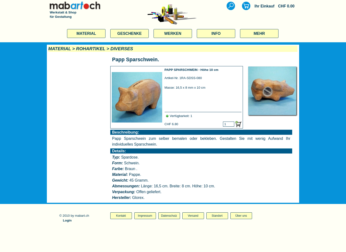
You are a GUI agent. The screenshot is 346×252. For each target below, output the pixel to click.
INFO (216, 33)
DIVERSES (121, 48)
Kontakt (121, 215)
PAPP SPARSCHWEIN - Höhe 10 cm (191, 70)
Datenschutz (169, 215)
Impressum (145, 215)
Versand (193, 215)
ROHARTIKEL (90, 48)
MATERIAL (86, 33)
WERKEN (172, 33)
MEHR (259, 33)
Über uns (241, 215)
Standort (217, 215)
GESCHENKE (129, 33)
